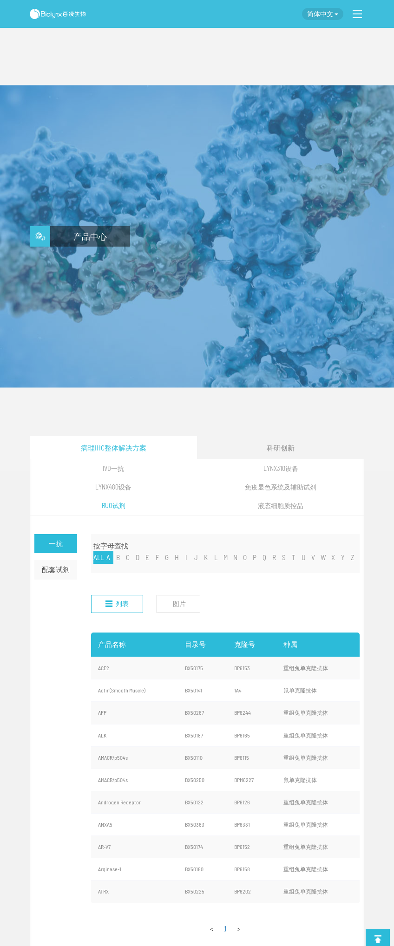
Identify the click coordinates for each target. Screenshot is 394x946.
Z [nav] (352, 557)
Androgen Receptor (119, 802)
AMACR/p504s (113, 757)
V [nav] (313, 557)
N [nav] (235, 557)
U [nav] (304, 557)
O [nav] (245, 557)
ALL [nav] (98, 557)
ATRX (103, 891)
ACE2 (103, 668)
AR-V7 (104, 846)
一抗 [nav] (56, 543)
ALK (102, 735)
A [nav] (108, 557)
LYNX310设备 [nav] (280, 468)
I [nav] (186, 557)
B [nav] (118, 557)
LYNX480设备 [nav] (113, 487)
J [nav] (196, 557)
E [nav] (147, 557)
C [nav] (128, 557)
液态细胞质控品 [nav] (280, 505)
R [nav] (274, 557)
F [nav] (157, 557)
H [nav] (177, 557)
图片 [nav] (179, 603)
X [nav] (333, 557)
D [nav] (137, 557)
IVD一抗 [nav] (113, 468)
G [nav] (167, 557)
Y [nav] (343, 557)
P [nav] (254, 557)
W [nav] (323, 557)
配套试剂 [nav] (56, 569)
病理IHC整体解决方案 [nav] (113, 448)
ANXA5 (105, 824)
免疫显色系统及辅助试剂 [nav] (280, 487)
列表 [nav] (117, 603)
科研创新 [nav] (281, 448)
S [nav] (284, 557)
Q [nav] (264, 557)
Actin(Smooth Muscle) (121, 690)
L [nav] (215, 557)
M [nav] (225, 557)
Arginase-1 (109, 869)
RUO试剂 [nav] (113, 505)
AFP (102, 712)
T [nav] (294, 557)
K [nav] (206, 557)
